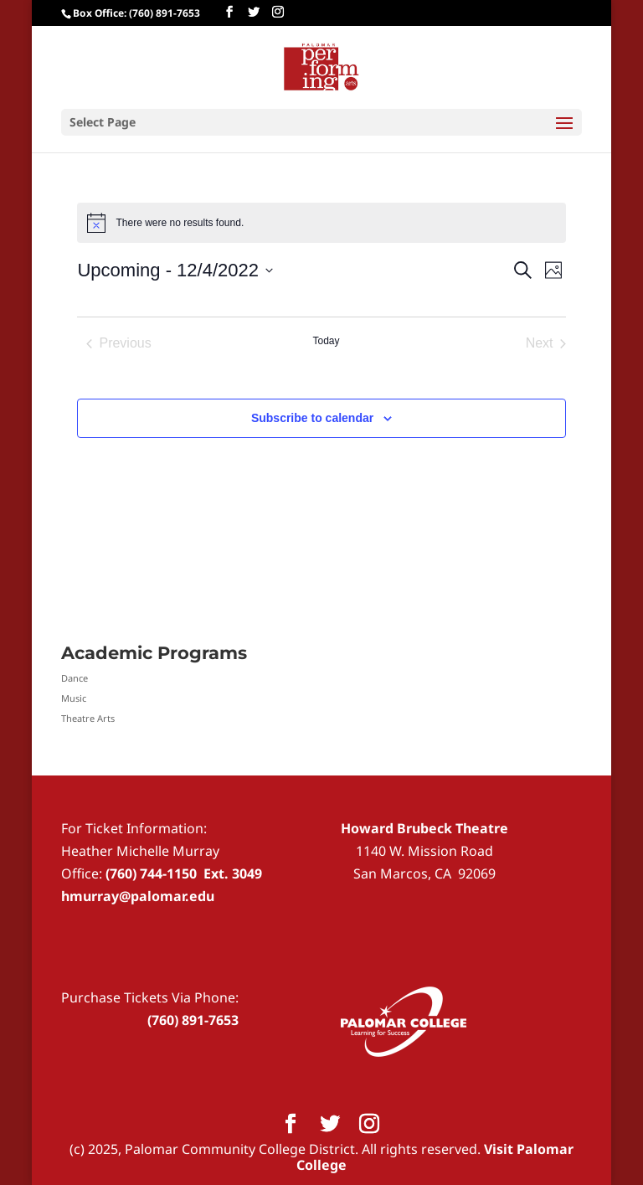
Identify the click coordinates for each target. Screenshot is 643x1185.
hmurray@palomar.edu (137, 896)
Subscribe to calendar (312, 418)
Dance (74, 678)
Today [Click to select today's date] (325, 341)
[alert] (321, 223)
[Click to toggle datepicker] (174, 270)
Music (73, 698)
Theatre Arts (88, 718)
